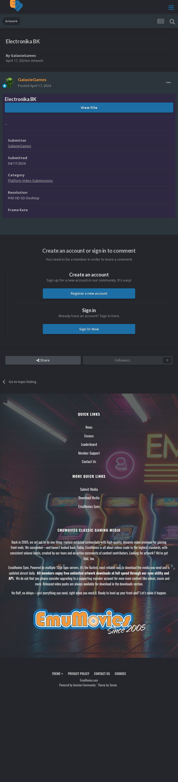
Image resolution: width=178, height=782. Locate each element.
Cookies (120, 673)
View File (89, 107)
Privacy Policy (78, 673)
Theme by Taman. (108, 685)
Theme (57, 673)
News (89, 427)
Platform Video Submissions (30, 180)
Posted (34, 85)
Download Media (89, 497)
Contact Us (89, 461)
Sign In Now (89, 329)
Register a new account (89, 293)
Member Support (89, 453)
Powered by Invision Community (77, 685)
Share (43, 360)
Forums (89, 435)
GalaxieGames (23, 55)
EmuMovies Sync (89, 506)
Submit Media (89, 489)
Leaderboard (89, 444)
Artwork (37, 60)
